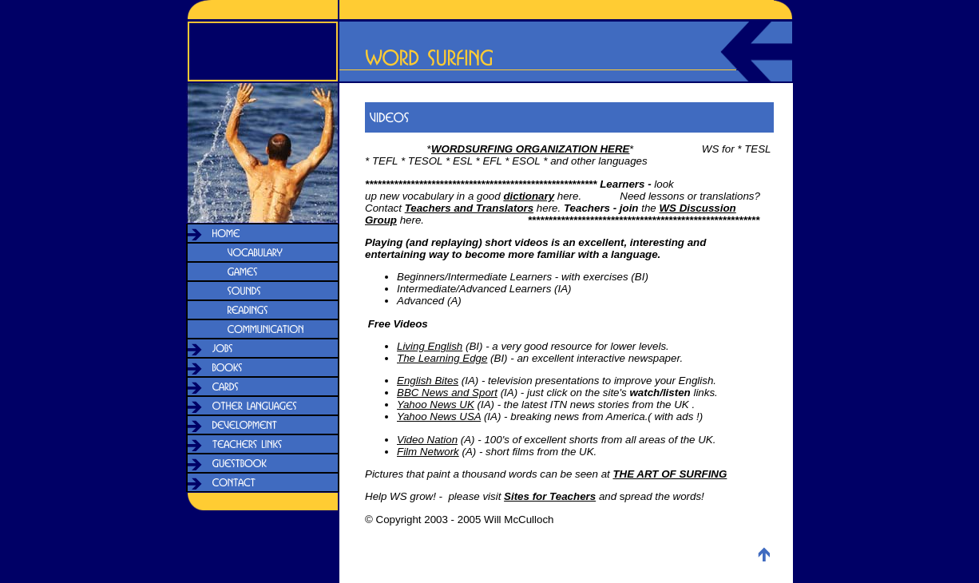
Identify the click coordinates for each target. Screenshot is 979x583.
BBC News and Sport (447, 393)
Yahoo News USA (439, 416)
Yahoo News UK (435, 404)
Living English (429, 346)
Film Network (428, 452)
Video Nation (427, 440)
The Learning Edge (442, 358)
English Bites (427, 381)
